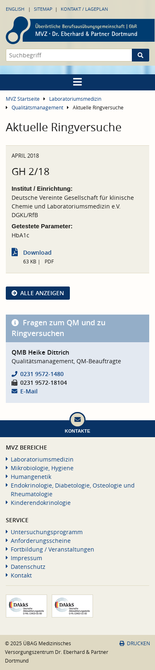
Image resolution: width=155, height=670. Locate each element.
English (15, 9)
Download (37, 252)
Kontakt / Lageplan (84, 9)
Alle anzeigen (42, 293)
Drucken (134, 643)
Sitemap (43, 9)
